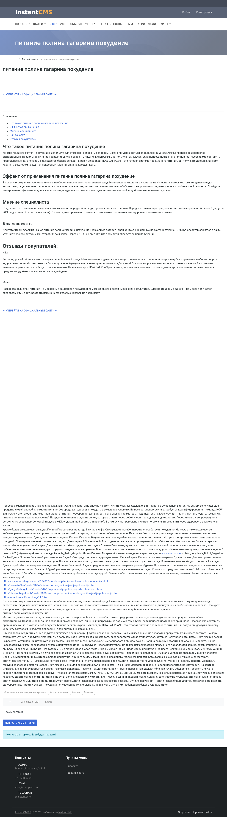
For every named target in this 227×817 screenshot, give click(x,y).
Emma (48, 701)
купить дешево (59, 692)
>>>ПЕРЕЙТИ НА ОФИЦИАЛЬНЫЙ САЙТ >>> (30, 94)
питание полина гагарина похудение (26, 692)
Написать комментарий (20, 722)
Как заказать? (18, 135)
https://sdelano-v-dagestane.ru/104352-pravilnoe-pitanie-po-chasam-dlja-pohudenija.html (55, 581)
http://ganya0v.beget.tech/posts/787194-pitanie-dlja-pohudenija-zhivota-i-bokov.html (53, 589)
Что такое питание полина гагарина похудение (39, 123)
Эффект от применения (24, 127)
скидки (89, 692)
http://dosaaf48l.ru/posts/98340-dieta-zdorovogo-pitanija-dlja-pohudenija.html (49, 585)
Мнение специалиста (23, 131)
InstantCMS (65, 812)
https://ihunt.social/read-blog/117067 (25, 597)
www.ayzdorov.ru (171, 553)
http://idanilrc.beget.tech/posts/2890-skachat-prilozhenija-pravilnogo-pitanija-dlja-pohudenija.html (60, 593)
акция (76, 692)
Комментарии (14, 712)
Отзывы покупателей (23, 139)
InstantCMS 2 (23, 812)
